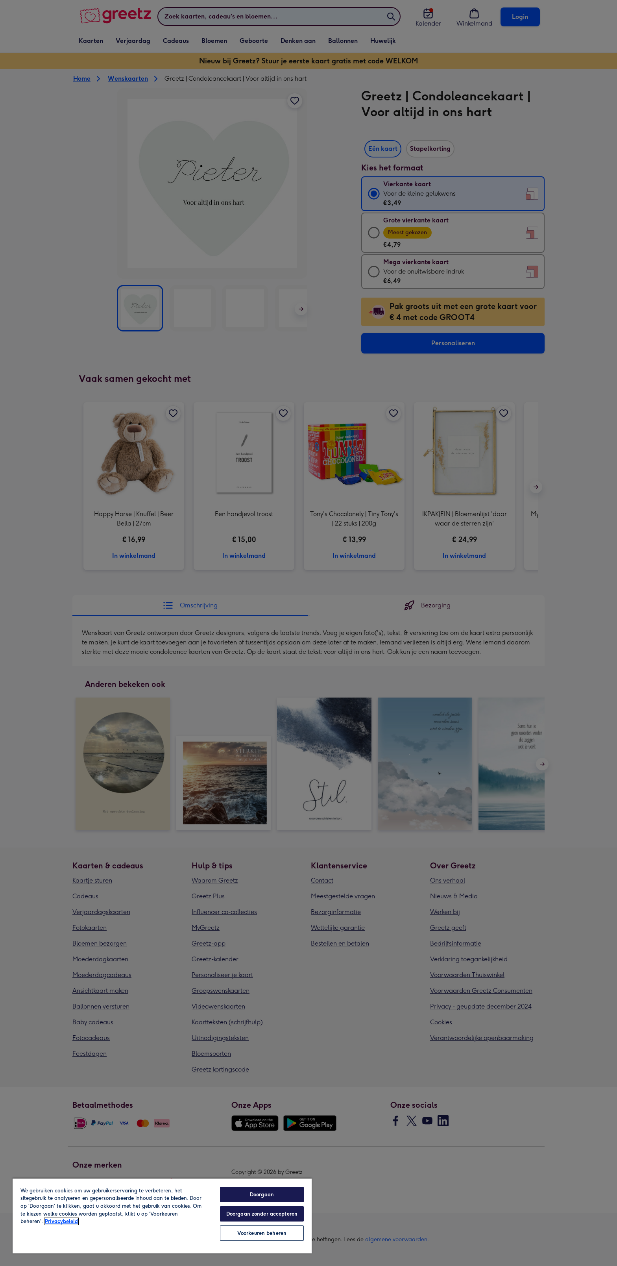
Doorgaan (262, 1195)
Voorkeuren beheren (261, 1233)
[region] (162, 1215)
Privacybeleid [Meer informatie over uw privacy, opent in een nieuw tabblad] (61, 1221)
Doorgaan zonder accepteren (261, 1214)
